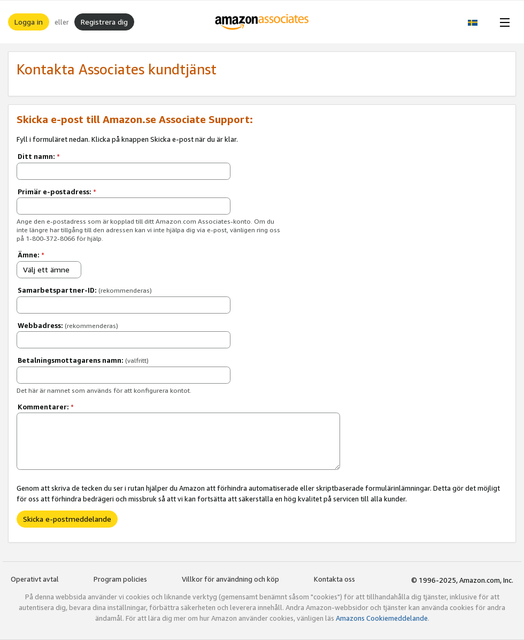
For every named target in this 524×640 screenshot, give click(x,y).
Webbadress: (68, 325)
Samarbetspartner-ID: (85, 290)
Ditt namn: (39, 156)
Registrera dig (104, 21)
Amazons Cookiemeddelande (382, 618)
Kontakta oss (334, 579)
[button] (478, 22)
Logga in (28, 21)
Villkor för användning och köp (230, 579)
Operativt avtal (35, 579)
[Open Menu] (502, 22)
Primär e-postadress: (57, 191)
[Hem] (262, 22)
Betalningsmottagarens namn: (83, 360)
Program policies (120, 579)
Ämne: (31, 254)
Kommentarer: (46, 406)
